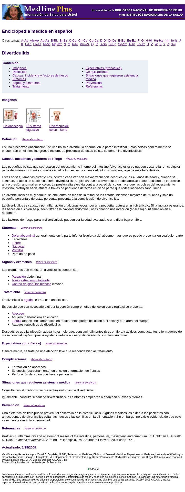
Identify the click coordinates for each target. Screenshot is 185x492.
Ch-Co (83, 40)
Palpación (19, 276)
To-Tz (141, 44)
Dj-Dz (112, 40)
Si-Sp (112, 44)
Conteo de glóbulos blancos (31, 284)
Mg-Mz (57, 44)
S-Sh (103, 44)
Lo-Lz (37, 44)
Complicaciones (97, 72)
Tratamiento (20, 86)
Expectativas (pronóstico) (104, 68)
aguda (28, 300)
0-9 (173, 44)
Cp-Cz (93, 40)
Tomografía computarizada (31, 280)
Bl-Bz (63, 40)
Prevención (94, 83)
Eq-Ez (131, 40)
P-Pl (75, 44)
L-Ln (28, 44)
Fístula (16, 321)
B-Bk (54, 40)
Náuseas (18, 246)
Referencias (94, 86)
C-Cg (73, 40)
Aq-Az (44, 40)
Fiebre (16, 243)
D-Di (103, 40)
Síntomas (19, 79)
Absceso (18, 313)
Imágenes (19, 68)
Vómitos (17, 250)
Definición (19, 72)
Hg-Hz (158, 40)
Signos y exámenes (26, 83)
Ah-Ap (34, 40)
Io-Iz (174, 40)
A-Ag (24, 40)
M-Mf (46, 44)
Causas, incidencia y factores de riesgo (40, 75)
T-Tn (132, 44)
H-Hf (148, 40)
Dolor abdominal (23, 235)
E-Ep (121, 40)
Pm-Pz (84, 44)
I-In (167, 40)
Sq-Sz (122, 44)
